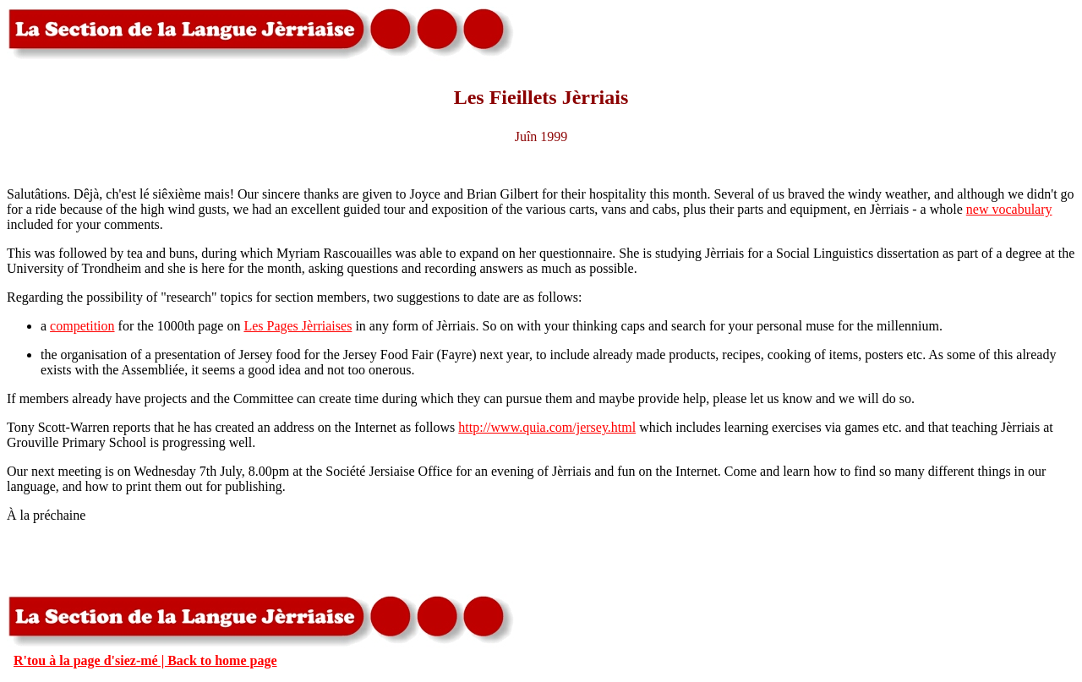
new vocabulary (1009, 209)
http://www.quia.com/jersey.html (547, 427)
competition (82, 326)
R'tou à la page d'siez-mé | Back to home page (145, 660)
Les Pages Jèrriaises (297, 326)
